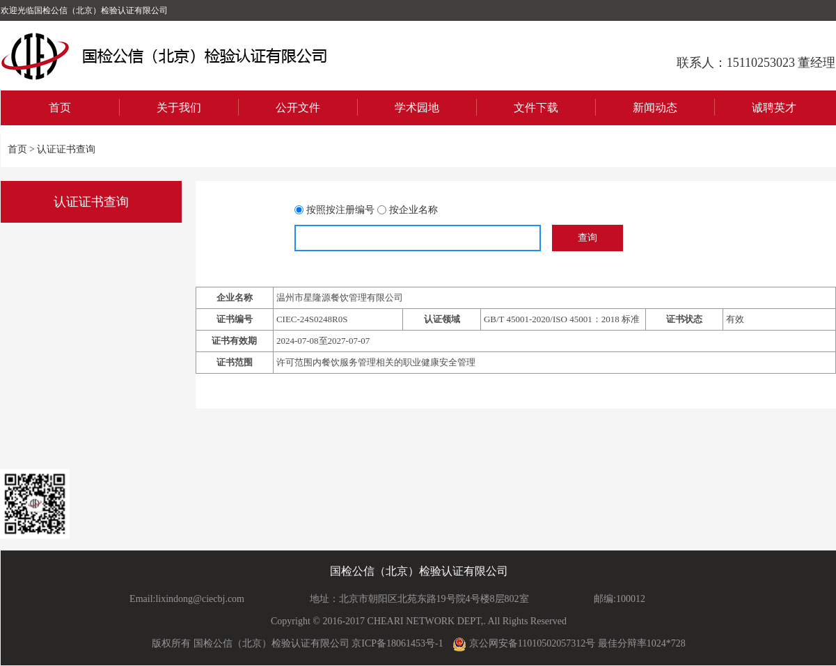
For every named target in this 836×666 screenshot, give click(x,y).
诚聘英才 (774, 107)
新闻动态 (655, 107)
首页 (60, 107)
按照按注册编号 (340, 209)
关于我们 (179, 107)
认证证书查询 (66, 149)
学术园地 (417, 107)
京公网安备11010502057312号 (523, 644)
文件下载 (536, 107)
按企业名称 (413, 209)
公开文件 (298, 107)
